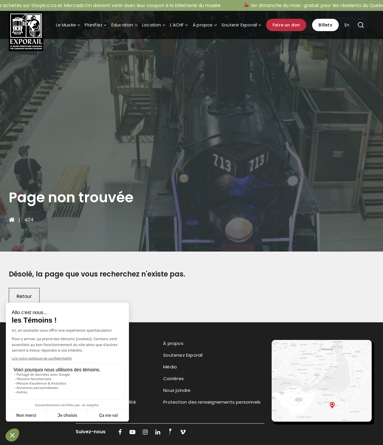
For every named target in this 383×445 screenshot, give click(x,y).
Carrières (173, 378)
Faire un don (286, 25)
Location (151, 25)
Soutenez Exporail (182, 355)
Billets (325, 25)
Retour (24, 296)
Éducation (122, 25)
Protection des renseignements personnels (212, 402)
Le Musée (66, 25)
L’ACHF (177, 25)
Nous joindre (176, 390)
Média (170, 367)
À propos (203, 25)
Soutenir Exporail (239, 25)
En (347, 25)
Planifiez (93, 25)
